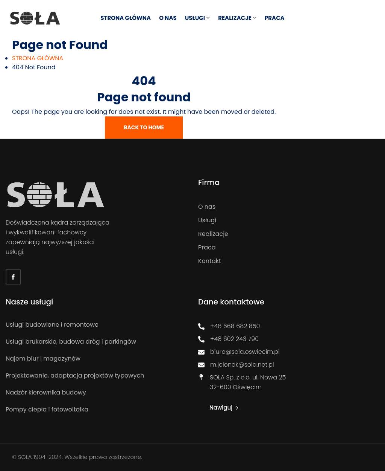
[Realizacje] (288, 234)
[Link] (35, 18)
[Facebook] (13, 276)
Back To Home (144, 127)
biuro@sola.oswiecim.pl (239, 351)
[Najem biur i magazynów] (91, 358)
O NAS (168, 18)
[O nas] (288, 207)
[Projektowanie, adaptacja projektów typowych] (91, 375)
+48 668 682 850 (229, 326)
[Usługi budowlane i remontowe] (91, 325)
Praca (275, 18)
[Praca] (288, 247)
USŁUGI (195, 18)
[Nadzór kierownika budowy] (91, 392)
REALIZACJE (235, 18)
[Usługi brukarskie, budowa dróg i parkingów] (91, 341)
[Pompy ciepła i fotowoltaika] (91, 409)
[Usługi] (288, 220)
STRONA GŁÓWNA (125, 18)
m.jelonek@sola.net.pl (236, 364)
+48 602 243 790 (228, 339)
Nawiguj (223, 407)
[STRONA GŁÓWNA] (37, 58)
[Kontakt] (288, 261)
